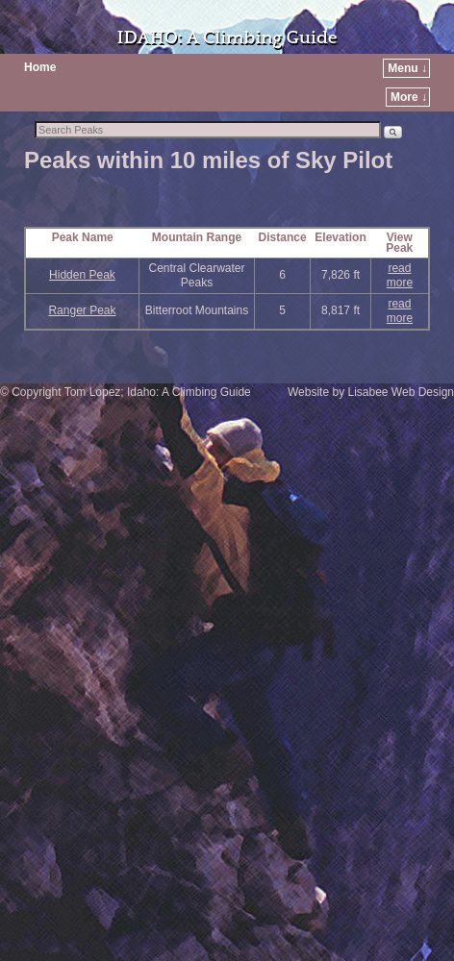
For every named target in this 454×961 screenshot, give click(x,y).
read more (400, 275)
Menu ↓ (407, 68)
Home (40, 67)
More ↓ (409, 97)
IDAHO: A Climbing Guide (226, 38)
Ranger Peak (81, 310)
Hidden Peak (82, 275)
